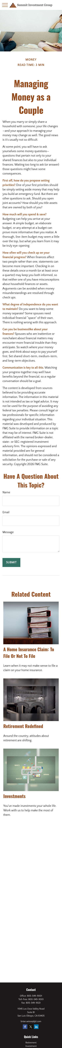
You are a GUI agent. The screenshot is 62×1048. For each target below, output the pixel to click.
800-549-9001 (35, 999)
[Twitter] (30, 1026)
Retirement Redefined (23, 726)
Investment (31, 1046)
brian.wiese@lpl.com (31, 1021)
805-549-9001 (34, 996)
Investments (14, 796)
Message (8, 532)
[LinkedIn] (36, 1026)
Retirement (30, 1042)
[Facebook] (25, 1026)
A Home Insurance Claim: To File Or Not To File (28, 652)
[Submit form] (11, 562)
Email (5, 512)
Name (6, 492)
